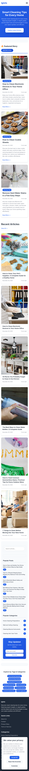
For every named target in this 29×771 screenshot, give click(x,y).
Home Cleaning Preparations (14, 676)
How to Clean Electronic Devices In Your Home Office (13, 86)
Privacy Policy (5, 724)
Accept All (15, 757)
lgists (4, 3)
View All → (4, 228)
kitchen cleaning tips (8, 687)
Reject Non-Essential (14, 761)
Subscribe (14, 655)
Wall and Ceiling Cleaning (14, 679)
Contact (3, 721)
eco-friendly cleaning (20, 687)
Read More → (6, 106)
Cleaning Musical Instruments (14, 682)
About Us (4, 719)
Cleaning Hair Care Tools (9, 685)
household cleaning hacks (9, 690)
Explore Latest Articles (14, 30)
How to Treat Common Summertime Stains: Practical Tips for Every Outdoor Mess (13, 480)
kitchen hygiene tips (21, 690)
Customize (14, 766)
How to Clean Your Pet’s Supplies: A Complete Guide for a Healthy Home (14, 276)
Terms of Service (6, 726)
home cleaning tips (21, 685)
